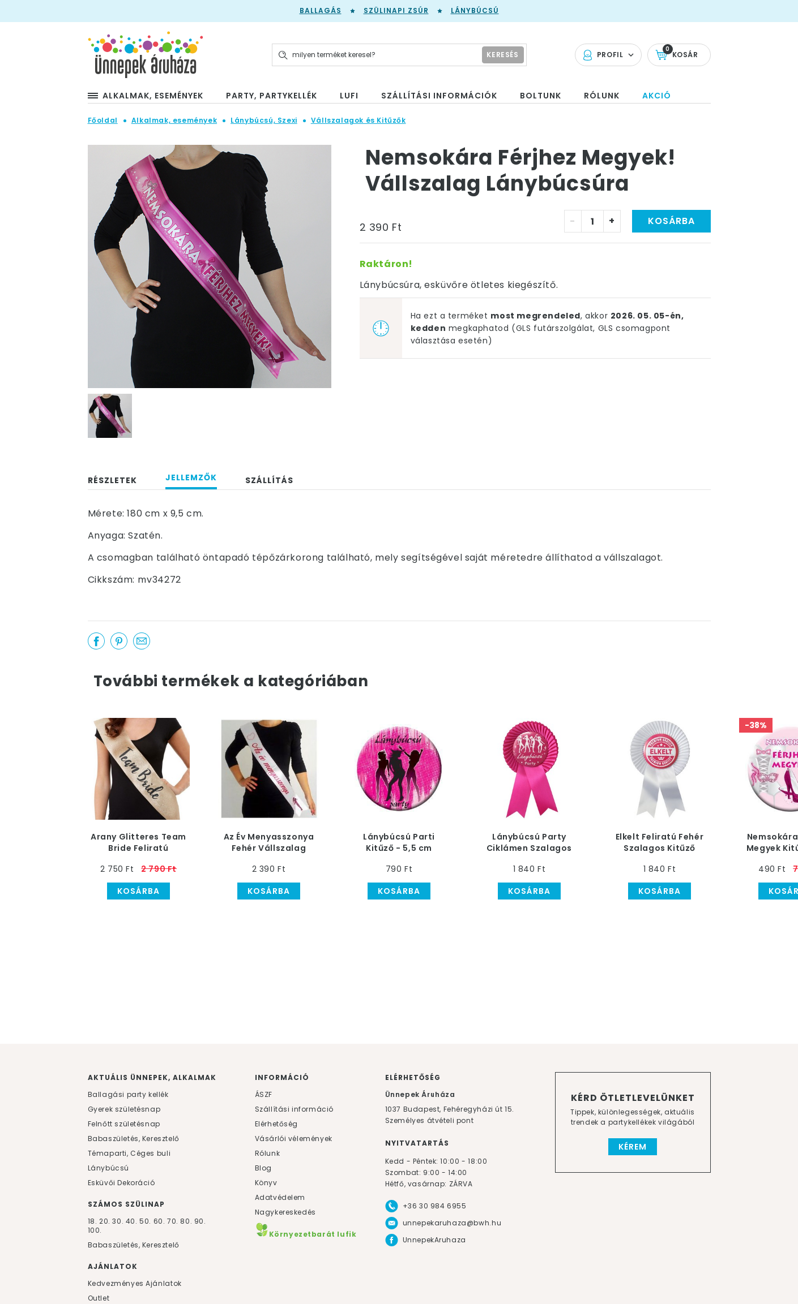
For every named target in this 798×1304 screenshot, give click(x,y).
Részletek (112, 480)
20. (104, 1221)
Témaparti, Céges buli (129, 1153)
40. (132, 1221)
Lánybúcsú (475, 10)
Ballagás (321, 10)
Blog (263, 1168)
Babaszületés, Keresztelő (134, 1138)
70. (173, 1221)
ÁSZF (263, 1094)
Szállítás (269, 480)
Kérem (632, 1146)
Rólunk (267, 1153)
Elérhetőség (276, 1124)
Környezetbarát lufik (306, 1234)
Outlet (99, 1298)
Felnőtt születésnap (124, 1124)
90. (200, 1221)
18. (92, 1221)
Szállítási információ (294, 1109)
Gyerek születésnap (124, 1109)
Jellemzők (191, 477)
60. (160, 1221)
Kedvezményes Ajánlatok (135, 1283)
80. (187, 1221)
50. (146, 1221)
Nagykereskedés (285, 1212)
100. (95, 1230)
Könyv (266, 1182)
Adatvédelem (280, 1197)
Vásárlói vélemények (293, 1138)
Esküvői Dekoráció (121, 1182)
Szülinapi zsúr (396, 10)
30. (117, 1221)
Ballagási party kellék (128, 1094)
